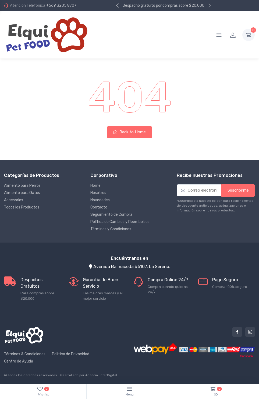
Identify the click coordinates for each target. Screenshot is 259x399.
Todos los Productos (21, 207)
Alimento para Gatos (22, 193)
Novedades (100, 200)
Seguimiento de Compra (111, 214)
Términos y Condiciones (110, 229)
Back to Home (129, 132)
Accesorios (13, 200)
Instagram (250, 331)
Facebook (237, 331)
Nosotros (98, 193)
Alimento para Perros (22, 185)
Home (95, 185)
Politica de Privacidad (70, 354)
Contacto (98, 207)
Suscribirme (238, 190)
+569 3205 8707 (61, 5)
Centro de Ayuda (18, 361)
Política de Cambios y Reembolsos (120, 221)
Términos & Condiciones (24, 354)
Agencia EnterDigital (101, 375)
